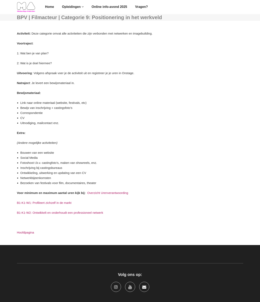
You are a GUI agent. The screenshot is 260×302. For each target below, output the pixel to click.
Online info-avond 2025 (109, 6)
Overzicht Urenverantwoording (107, 193)
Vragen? (141, 6)
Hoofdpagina (25, 232)
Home (49, 6)
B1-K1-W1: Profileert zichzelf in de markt (44, 202)
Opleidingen (73, 6)
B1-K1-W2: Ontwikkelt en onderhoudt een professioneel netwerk (60, 212)
